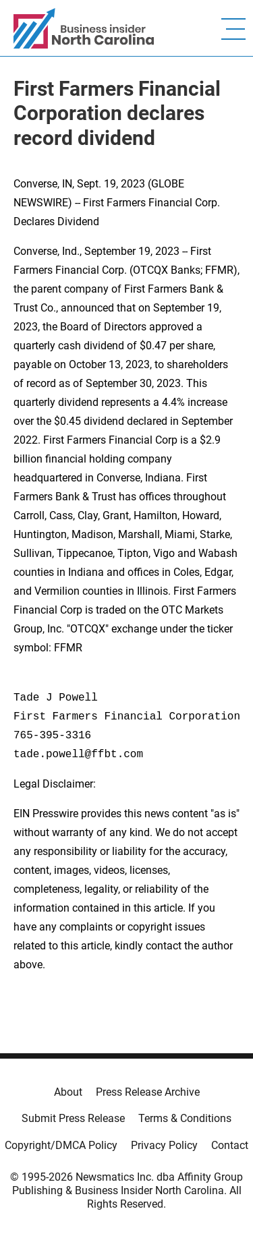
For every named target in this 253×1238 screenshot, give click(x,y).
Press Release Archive (148, 1092)
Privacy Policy (164, 1145)
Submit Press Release (73, 1118)
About (68, 1092)
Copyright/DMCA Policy (61, 1145)
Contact (229, 1145)
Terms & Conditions (184, 1118)
